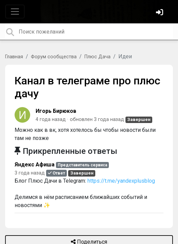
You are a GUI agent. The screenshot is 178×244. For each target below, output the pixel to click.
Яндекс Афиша (35, 164)
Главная (14, 57)
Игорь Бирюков (56, 111)
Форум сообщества (54, 57)
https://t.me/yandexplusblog (121, 181)
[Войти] (160, 13)
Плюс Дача (97, 57)
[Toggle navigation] (14, 11)
